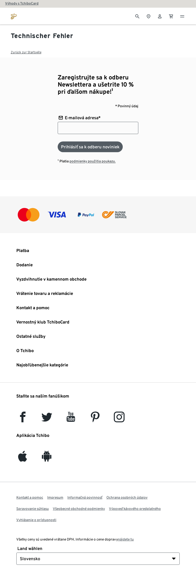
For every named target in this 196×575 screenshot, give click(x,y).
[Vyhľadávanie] (137, 15)
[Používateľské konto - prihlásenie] (159, 15)
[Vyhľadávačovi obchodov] (148, 15)
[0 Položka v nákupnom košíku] (171, 15)
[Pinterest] (95, 419)
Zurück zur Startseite (26, 52)
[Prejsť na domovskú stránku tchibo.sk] (13, 15)
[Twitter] (47, 419)
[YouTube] (71, 419)
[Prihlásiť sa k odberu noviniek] (90, 146)
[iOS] (22, 459)
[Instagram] (119, 419)
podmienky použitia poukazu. (92, 161)
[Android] (46, 459)
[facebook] (22, 419)
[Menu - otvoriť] (182, 15)
